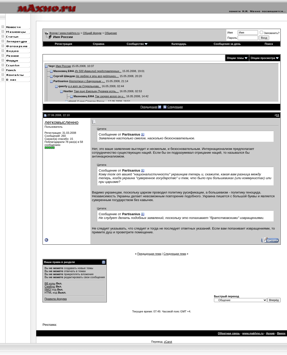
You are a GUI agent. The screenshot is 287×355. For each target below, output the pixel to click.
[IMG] (48, 289)
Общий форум (92, 33)
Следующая (175, 106)
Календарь (178, 43)
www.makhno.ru (253, 333)
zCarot (168, 341)
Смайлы (50, 286)
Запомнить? (269, 33)
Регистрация (63, 43)
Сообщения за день (227, 43)
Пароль (232, 37)
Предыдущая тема (149, 253)
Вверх (281, 333)
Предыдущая (148, 106)
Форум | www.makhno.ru (64, 33)
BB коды (50, 283)
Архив (270, 333)
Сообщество (137, 43)
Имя (230, 32)
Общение (111, 33)
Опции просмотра (263, 57)
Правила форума (56, 298)
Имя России (63, 66)
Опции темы (235, 57)
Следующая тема (174, 253)
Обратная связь (229, 333)
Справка (98, 43)
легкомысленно (62, 122)
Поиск (269, 43)
